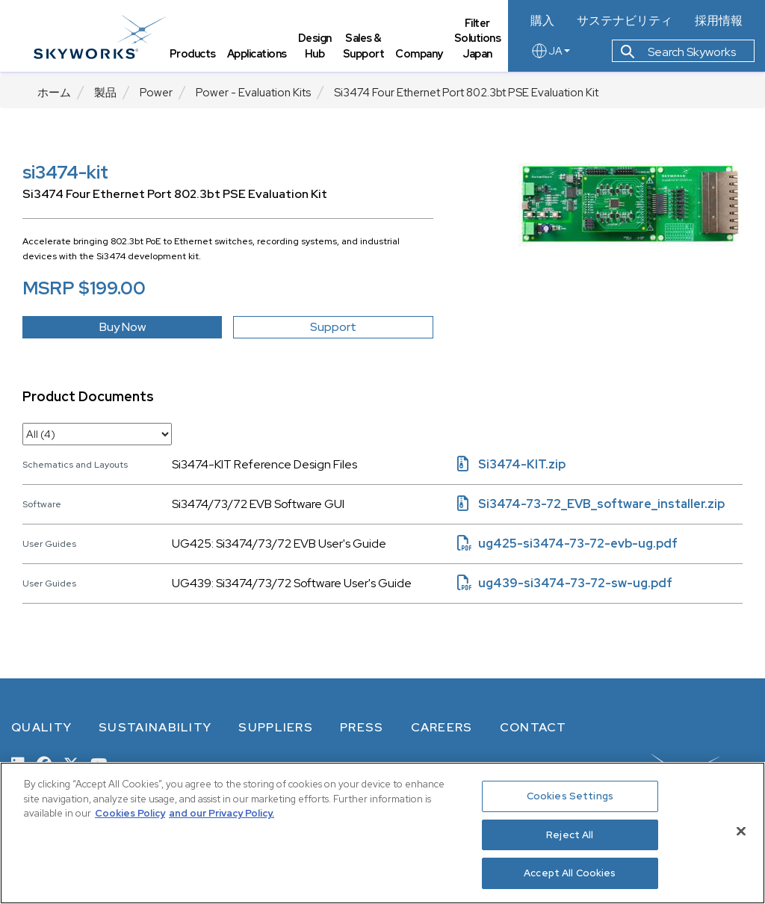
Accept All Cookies (570, 873)
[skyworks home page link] (103, 37)
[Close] (741, 831)
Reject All (569, 835)
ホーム (54, 92)
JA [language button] (554, 54)
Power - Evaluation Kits (253, 92)
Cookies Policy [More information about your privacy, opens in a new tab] (130, 813)
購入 (547, 21)
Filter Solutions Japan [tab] (481, 41)
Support (333, 327)
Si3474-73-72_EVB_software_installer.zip (591, 504)
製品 (105, 92)
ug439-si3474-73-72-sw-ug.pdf (564, 583)
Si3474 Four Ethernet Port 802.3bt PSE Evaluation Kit (466, 92)
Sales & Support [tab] (367, 49)
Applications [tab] (261, 56)
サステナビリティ (627, 21)
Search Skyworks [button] (682, 55)
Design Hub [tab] (318, 49)
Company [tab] (423, 56)
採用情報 (719, 21)
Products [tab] (196, 56)
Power (156, 92)
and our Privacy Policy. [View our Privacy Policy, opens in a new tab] (221, 813)
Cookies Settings (570, 796)
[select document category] (97, 434)
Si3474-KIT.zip (511, 464)
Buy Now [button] (122, 327)
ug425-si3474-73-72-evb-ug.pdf (567, 543)
